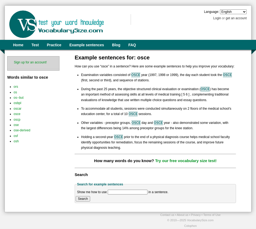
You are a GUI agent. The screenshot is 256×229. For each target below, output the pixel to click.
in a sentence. (159, 192)
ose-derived (22, 130)
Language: (211, 12)
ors (16, 87)
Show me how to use (92, 192)
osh (16, 141)
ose (16, 125)
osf (16, 136)
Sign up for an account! (30, 62)
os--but (18, 98)
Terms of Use (212, 214)
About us (183, 214)
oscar (17, 108)
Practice (54, 45)
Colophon (190, 225)
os (15, 92)
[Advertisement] (67, 220)
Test (35, 45)
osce (17, 114)
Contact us (167, 214)
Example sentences (86, 45)
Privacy (196, 214)
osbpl (17, 103)
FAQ (132, 45)
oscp (17, 119)
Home (18, 45)
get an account (236, 18)
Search (83, 199)
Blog (116, 45)
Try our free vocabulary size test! (186, 161)
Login (217, 18)
